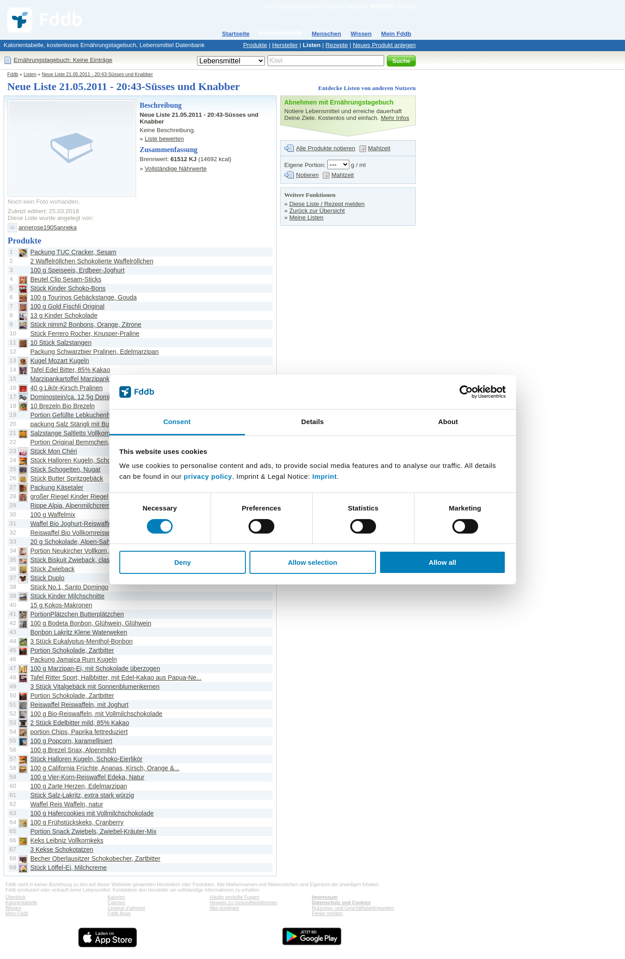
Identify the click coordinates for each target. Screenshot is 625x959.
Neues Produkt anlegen (384, 45)
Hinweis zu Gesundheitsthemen (243, 902)
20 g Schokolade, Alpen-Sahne (73, 541)
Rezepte (336, 45)
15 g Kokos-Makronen (61, 605)
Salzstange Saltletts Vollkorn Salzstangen (88, 433)
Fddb (12, 74)
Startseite (235, 33)
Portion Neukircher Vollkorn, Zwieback (83, 550)
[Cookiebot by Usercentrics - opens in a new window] (466, 392)
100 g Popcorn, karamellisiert (71, 740)
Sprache (407, 5)
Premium (355, 5)
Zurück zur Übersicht (317, 210)
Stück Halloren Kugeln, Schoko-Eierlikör (86, 460)
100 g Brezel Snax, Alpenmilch (73, 750)
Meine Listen (306, 217)
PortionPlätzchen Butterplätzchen (77, 614)
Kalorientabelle (280, 32)
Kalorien (116, 897)
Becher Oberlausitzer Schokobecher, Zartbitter (95, 858)
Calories (116, 902)
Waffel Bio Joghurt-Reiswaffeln (73, 523)
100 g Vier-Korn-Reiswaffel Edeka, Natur (87, 777)
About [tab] (448, 421)
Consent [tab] (177, 421)
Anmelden (381, 5)
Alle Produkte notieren (325, 148)
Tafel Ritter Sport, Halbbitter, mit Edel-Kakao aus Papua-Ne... (116, 677)
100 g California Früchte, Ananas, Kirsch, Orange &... (104, 768)
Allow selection (312, 562)
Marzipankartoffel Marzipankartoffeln (81, 378)
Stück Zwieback (52, 569)
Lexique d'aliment (126, 908)
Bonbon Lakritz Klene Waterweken (78, 632)
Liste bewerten (164, 138)
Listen (311, 45)
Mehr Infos (395, 118)
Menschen (326, 33)
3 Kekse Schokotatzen (61, 849)
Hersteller (285, 45)
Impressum (325, 897)
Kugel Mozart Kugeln (59, 360)
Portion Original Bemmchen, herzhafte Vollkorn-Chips (105, 442)
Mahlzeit (379, 148)
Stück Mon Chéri (53, 451)
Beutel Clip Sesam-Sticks (65, 279)
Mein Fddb (396, 33)
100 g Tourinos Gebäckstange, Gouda (83, 297)
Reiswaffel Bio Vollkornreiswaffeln (77, 532)
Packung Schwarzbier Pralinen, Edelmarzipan (94, 351)
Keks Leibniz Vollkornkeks (66, 840)
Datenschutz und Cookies (341, 902)
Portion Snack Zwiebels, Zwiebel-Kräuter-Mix (93, 831)
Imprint (324, 476)
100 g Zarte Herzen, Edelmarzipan (78, 786)
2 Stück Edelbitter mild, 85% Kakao (79, 722)
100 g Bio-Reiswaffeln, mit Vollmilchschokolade (96, 713)
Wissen (361, 33)
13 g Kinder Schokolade (64, 315)
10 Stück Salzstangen (60, 342)
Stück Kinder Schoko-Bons (68, 288)
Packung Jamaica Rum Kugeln (73, 659)
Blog (268, 5)
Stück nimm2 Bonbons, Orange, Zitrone (85, 324)
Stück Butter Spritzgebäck (66, 478)
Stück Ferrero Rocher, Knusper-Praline (84, 333)
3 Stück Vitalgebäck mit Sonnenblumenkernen (95, 686)
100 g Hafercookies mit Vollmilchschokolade (92, 813)
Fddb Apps (119, 913)
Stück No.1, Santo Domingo (69, 587)
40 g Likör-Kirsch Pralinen (66, 387)
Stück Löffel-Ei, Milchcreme (68, 867)
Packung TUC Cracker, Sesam (73, 252)
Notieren (307, 175)
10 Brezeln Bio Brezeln (62, 406)
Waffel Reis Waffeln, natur (66, 804)
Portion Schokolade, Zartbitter (72, 650)
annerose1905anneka (48, 227)
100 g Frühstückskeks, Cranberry (76, 822)
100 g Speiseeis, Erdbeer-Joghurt (77, 270)
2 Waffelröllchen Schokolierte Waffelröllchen (91, 261)
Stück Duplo (47, 578)
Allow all (442, 562)
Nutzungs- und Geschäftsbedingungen (353, 908)
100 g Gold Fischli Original (67, 306)
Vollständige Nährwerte (176, 168)
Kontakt (332, 5)
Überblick (15, 897)
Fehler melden (327, 913)
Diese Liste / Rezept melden (327, 203)
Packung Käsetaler (57, 487)
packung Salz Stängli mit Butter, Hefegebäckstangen (104, 424)
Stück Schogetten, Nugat (65, 469)
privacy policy (208, 476)
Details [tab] (312, 421)
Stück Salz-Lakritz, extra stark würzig (82, 795)
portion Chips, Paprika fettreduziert (79, 731)
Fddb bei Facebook (298, 5)
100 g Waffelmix (52, 514)
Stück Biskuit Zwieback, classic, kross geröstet (95, 559)
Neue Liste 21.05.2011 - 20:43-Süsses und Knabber (97, 74)
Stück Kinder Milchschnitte (67, 596)
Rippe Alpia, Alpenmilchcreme (72, 505)
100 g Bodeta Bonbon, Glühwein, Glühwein (90, 623)
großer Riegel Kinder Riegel (69, 496)
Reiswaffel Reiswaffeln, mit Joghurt (79, 704)
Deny (182, 562)
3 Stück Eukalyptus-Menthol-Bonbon (81, 641)
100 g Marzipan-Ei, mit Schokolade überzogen (95, 668)
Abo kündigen (224, 908)
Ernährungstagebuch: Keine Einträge (63, 60)
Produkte (255, 45)
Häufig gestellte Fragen (234, 897)
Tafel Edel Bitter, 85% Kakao (70, 369)
